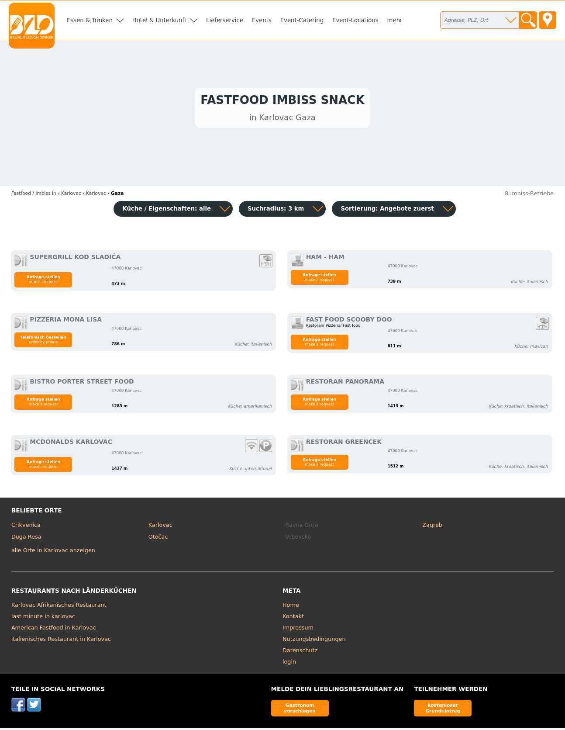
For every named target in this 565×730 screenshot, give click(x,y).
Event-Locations (355, 20)
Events (262, 20)
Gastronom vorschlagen (300, 709)
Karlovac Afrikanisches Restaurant (59, 606)
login (289, 663)
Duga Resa (26, 539)
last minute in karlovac (43, 618)
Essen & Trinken (90, 20)
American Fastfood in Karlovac (53, 629)
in (33, 195)
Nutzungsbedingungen (314, 640)
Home (290, 606)
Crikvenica (26, 526)
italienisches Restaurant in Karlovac (61, 640)
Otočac (158, 539)
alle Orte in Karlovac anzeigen (53, 552)
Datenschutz (299, 652)
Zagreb (432, 526)
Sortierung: (387, 211)
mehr (395, 20)
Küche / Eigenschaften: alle (166, 211)
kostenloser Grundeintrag (442, 709)
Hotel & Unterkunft (159, 20)
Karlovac (160, 526)
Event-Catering (302, 20)
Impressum (298, 629)
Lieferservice (224, 20)
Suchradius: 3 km (276, 211)
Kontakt (293, 618)
